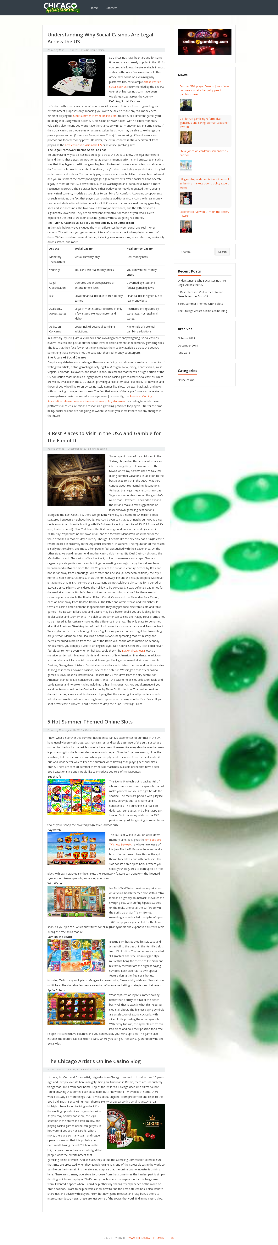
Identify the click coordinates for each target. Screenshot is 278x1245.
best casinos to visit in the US (83, 145)
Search (222, 251)
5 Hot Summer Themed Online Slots (90, 721)
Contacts (111, 8)
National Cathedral (133, 650)
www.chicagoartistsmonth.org (151, 1238)
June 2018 (184, 352)
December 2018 (188, 345)
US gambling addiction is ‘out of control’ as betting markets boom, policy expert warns (204, 183)
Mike (61, 50)
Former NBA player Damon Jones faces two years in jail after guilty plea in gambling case (204, 90)
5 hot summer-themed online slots (95, 116)
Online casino (97, 50)
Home (94, 8)
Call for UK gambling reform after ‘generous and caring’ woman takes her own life (204, 123)
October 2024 (186, 338)
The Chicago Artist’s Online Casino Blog (94, 1061)
